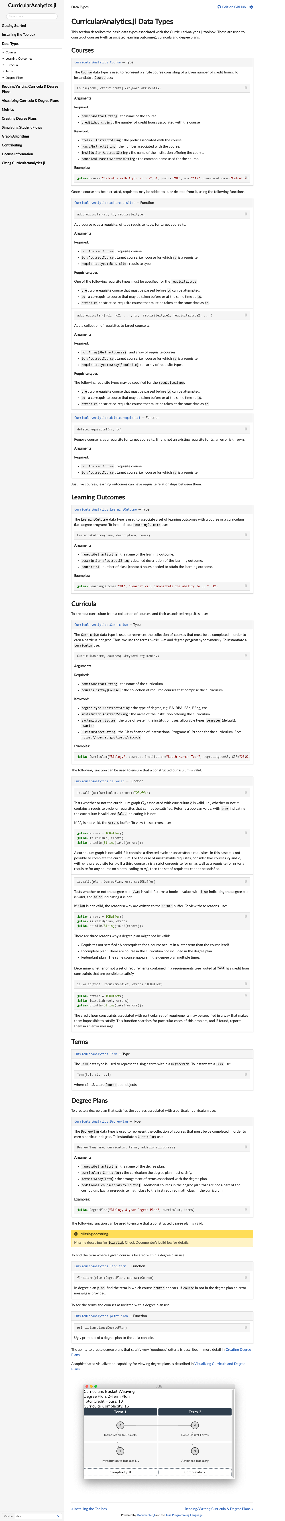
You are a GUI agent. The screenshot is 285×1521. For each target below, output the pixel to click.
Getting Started (14, 26)
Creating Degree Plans (19, 118)
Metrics (8, 110)
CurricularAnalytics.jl (32, 5)
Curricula (83, 604)
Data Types (10, 44)
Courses (82, 50)
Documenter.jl (146, 1515)
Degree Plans (89, 1101)
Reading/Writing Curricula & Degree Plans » (219, 1509)
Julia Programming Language (184, 1515)
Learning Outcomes (98, 497)
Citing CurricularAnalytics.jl (23, 163)
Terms (79, 1042)
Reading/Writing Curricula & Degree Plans (30, 89)
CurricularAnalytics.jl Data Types (122, 21)
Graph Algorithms (15, 136)
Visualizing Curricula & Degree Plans (30, 101)
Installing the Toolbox (18, 35)
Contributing (12, 145)
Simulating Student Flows (22, 127)
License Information (17, 154)
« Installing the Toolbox (89, 1509)
